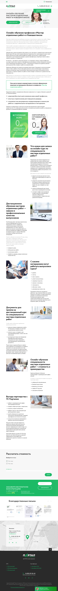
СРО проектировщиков (12, 568)
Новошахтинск (49, 1)
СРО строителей (11, 566)
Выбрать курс (29, 22)
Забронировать (39, 132)
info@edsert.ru (12, 534)
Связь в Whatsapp (13, 22)
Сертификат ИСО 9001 (36, 568)
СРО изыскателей (11, 570)
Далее (48, 474)
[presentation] (48, 501)
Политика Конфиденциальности (43, 491)
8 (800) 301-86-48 (44, 6)
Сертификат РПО (35, 566)
